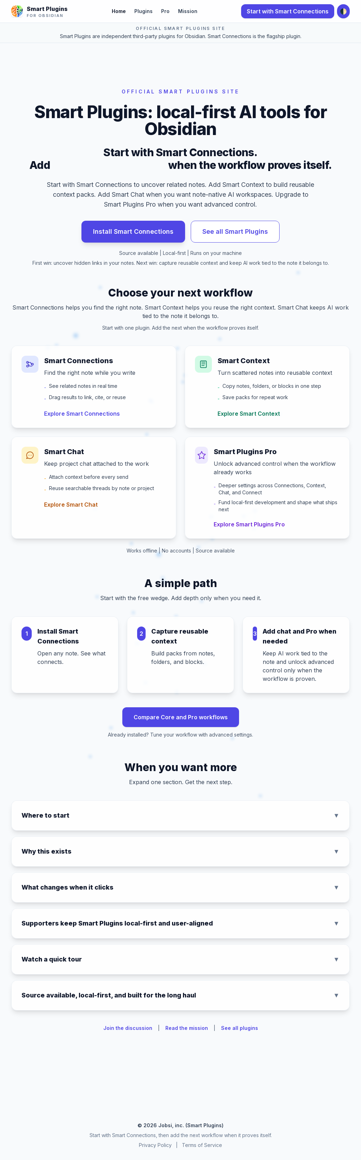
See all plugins (239, 1028)
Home (119, 11)
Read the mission (186, 1028)
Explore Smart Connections (82, 413)
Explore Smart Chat (71, 504)
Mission (187, 11)
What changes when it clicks (180, 887)
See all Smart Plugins (235, 231)
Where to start (180, 815)
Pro (165, 11)
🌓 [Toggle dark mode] (343, 11)
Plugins (143, 11)
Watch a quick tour (180, 959)
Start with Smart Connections (288, 11)
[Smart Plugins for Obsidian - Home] (39, 11)
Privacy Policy (155, 1145)
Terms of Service (202, 1145)
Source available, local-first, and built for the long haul (180, 995)
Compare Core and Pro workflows (181, 717)
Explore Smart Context (249, 413)
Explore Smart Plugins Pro (249, 524)
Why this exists (180, 851)
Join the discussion (127, 1028)
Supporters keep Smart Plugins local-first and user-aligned (180, 923)
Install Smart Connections (133, 231)
